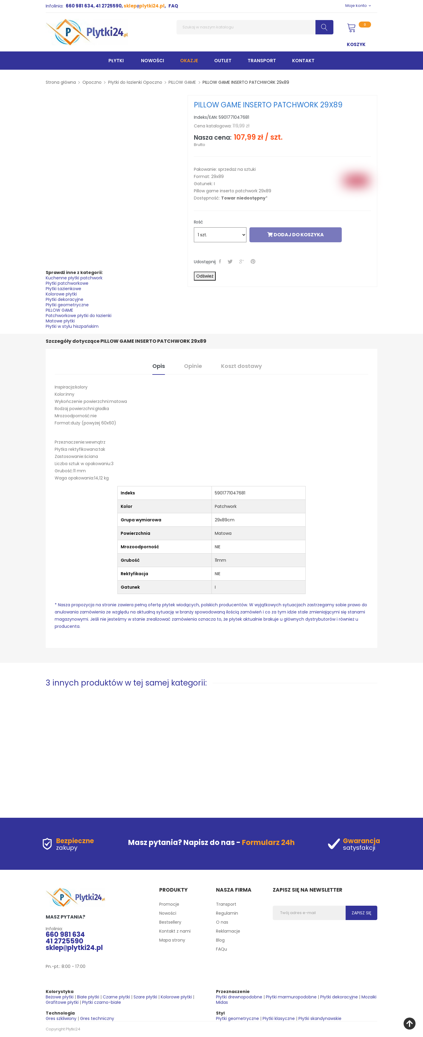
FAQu (221, 949)
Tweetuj (231, 261)
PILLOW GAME (59, 310)
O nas (222, 922)
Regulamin (227, 913)
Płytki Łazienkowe (63, 289)
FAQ (173, 6)
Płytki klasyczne (279, 1018)
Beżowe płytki (59, 997)
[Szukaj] (255, 27)
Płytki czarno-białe (101, 1002)
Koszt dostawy (241, 366)
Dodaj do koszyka (295, 234)
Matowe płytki (60, 321)
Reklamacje (228, 931)
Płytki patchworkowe (67, 283)
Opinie (193, 366)
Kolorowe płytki (61, 294)
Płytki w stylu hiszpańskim (72, 326)
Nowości (167, 913)
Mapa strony (172, 940)
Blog (220, 940)
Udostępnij (220, 261)
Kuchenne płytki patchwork (74, 278)
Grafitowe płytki (62, 1002)
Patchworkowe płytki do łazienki (78, 316)
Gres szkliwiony (61, 1018)
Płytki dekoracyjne (64, 299)
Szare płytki (145, 997)
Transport (226, 904)
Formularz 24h (268, 842)
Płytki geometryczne (67, 305)
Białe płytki (88, 997)
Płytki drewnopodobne (239, 997)
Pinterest (254, 261)
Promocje (169, 904)
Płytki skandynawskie (319, 1018)
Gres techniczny (97, 1018)
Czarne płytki (116, 997)
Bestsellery (170, 922)
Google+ (242, 261)
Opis (158, 366)
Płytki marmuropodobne (291, 997)
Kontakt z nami (175, 931)
